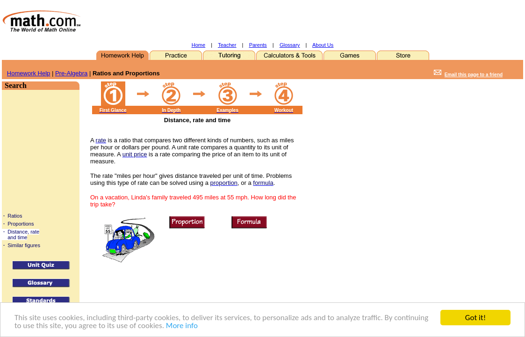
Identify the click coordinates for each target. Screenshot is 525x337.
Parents (258, 45)
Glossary (290, 45)
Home (198, 45)
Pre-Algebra (71, 73)
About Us (322, 45)
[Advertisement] (271, 21)
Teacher (227, 45)
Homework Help (28, 73)
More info (182, 326)
